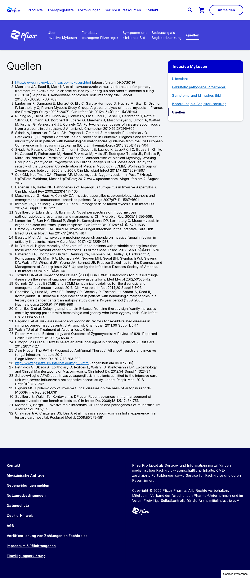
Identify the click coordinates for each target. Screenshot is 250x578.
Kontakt (13, 465)
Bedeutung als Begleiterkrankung (199, 104)
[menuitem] (33, 10)
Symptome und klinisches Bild (196, 95)
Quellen (178, 112)
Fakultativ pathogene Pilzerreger (199, 87)
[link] (35, 10)
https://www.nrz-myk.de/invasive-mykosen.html (53, 82)
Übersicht (180, 79)
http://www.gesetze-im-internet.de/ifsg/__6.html (52, 363)
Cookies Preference (235, 573)
